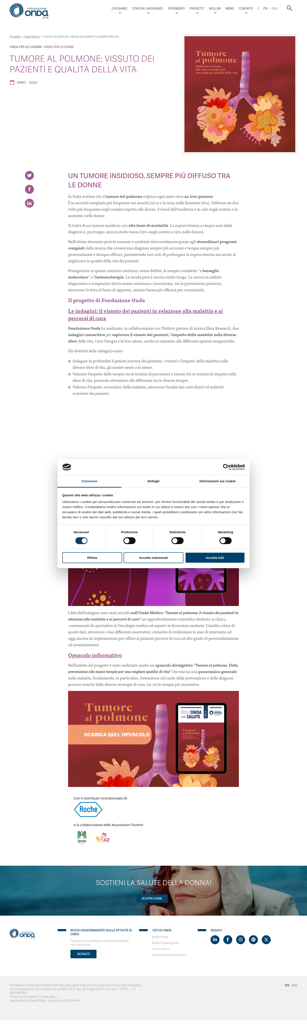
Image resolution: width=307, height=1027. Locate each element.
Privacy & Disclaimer (23, 997)
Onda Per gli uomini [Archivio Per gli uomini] (26, 47)
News (229, 8)
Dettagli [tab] (153, 481)
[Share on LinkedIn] (29, 203)
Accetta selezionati (153, 557)
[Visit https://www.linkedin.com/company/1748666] (215, 939)
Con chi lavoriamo (147, 8)
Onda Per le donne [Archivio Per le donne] (59, 47)
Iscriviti (83, 954)
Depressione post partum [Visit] (169, 955)
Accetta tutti (215, 557)
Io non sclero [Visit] (160, 949)
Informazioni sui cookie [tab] (218, 481)
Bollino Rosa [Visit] (160, 937)
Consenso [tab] (89, 481)
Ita (265, 8)
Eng (275, 8)
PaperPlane (38, 1000)
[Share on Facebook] (29, 189)
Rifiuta (92, 557)
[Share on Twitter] (29, 175)
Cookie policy (48, 997)
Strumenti (176, 8)
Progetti (197, 8)
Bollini (215, 8)
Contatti (246, 8)
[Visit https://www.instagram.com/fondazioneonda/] (240, 939)
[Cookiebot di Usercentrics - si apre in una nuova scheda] (226, 467)
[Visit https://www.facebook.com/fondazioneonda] (228, 939)
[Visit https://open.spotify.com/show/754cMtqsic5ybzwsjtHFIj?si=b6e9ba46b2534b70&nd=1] (253, 939)
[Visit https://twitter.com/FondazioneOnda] (266, 939)
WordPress (72, 1000)
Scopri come (152, 898)
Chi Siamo (119, 8)
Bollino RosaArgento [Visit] (165, 943)
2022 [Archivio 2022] (33, 82)
